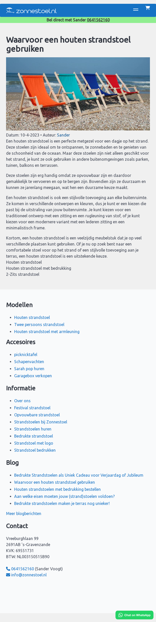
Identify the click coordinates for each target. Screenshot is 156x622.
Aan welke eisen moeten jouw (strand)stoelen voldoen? (64, 496)
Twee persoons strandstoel (39, 324)
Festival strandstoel (32, 407)
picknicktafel (25, 354)
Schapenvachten (29, 361)
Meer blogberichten (23, 513)
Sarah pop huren (29, 368)
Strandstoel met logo (33, 443)
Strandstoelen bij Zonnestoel (40, 422)
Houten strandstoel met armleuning (47, 331)
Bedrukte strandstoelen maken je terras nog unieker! (62, 503)
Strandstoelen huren (32, 429)
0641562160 (98, 20)
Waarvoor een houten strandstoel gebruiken (54, 482)
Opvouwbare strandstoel (37, 415)
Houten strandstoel (32, 317)
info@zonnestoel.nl (26, 575)
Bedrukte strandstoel (33, 436)
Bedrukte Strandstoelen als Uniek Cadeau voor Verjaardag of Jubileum (78, 475)
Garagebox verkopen (33, 375)
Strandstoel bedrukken (35, 450)
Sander (63, 135)
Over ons (22, 400)
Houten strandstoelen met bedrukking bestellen (57, 489)
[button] (136, 10)
